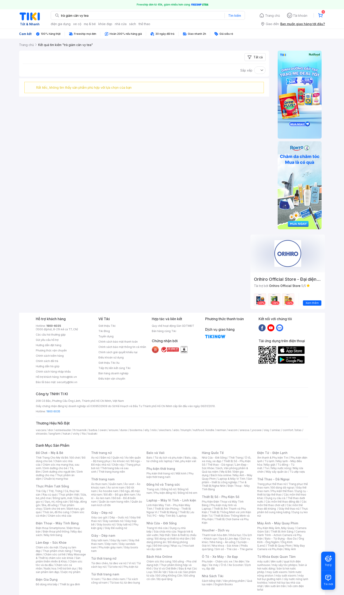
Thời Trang (236, 457)
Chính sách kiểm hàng (50, 355)
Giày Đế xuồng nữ (116, 528)
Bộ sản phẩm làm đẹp (59, 570)
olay (266, 430)
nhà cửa (121, 24)
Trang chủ (272, 15)
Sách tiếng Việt (211, 580)
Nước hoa (50, 568)
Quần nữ (117, 457)
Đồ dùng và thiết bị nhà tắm (172, 538)
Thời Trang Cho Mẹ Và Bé (52, 457)
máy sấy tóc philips (284, 565)
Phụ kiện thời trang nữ (160, 473)
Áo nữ (94, 457)
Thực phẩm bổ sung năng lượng (282, 510)
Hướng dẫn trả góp (48, 366)
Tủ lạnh (269, 461)
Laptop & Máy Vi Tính (231, 478)
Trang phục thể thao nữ (271, 484)
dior (50, 430)
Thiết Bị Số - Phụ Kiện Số (220, 497)
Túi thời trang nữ (103, 558)
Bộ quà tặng (164, 579)
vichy (76, 433)
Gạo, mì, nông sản (56, 501)
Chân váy (118, 464)
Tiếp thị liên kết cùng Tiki (114, 368)
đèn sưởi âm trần (275, 586)
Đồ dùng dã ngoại (282, 487)
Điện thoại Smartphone (50, 528)
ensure (113, 430)
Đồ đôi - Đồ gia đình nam (119, 494)
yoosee (257, 430)
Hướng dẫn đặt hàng (48, 345)
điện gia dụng (61, 24)
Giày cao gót (99, 517)
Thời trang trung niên (112, 471)
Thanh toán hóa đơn (214, 535)
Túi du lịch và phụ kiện (168, 457)
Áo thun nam (99, 484)
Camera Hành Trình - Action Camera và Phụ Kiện (281, 535)
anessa (244, 430)
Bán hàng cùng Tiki (164, 331)
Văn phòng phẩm (234, 580)
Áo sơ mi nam (116, 487)
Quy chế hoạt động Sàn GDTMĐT (173, 325)
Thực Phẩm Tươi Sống (52, 486)
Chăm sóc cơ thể (54, 554)
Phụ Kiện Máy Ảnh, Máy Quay (275, 528)
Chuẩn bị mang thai (56, 478)
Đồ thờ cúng (161, 545)
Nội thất (165, 535)
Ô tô (223, 565)
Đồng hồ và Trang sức (163, 484)
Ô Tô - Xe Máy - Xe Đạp (220, 556)
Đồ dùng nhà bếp (47, 584)
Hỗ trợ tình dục (67, 568)
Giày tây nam (118, 540)
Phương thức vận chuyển (51, 350)
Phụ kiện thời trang (161, 468)
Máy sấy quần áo (277, 471)
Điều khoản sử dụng (111, 357)
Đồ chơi (75, 457)
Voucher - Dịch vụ (215, 530)
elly (147, 430)
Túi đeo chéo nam (113, 579)
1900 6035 (53, 411)
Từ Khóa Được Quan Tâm (276, 556)
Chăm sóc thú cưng (159, 561)
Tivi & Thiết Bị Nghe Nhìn (224, 484)
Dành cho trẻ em (54, 508)
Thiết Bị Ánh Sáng (282, 531)
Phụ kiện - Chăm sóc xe (217, 561)
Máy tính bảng (53, 535)
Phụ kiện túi (131, 566)
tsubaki (92, 433)
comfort (288, 430)
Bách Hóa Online (159, 556)
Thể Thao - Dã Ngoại (273, 479)
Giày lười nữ (124, 524)
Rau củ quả (50, 494)
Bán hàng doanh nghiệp (113, 373)
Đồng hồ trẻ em (187, 492)
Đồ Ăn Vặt (160, 572)
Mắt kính (181, 473)
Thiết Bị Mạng (168, 512)
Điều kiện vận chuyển (111, 378)
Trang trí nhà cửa (157, 528)
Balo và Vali (156, 453)
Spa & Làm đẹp (228, 538)
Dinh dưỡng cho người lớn (59, 471)
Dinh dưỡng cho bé (55, 468)
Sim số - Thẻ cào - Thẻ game (234, 549)
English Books (224, 584)
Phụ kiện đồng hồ (165, 492)
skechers (165, 430)
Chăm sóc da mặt (47, 547)
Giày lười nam (99, 540)
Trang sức (153, 489)
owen (103, 430)
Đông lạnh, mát (62, 498)
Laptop (181, 515)
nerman (221, 430)
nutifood (198, 430)
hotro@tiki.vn (68, 376)
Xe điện (239, 561)
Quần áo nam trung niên (114, 501)
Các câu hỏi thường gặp (51, 334)
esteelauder (63, 430)
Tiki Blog (104, 331)
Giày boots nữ (106, 524)
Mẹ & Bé (226, 471)
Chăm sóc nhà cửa (59, 515)
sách (132, 24)
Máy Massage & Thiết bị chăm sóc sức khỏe (61, 556)
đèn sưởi (276, 561)
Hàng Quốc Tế (213, 453)
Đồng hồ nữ (168, 489)
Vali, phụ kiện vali (185, 461)
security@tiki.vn (67, 382)
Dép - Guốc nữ (119, 517)
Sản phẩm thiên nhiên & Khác (58, 559)
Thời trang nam (102, 479)
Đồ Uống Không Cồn (169, 575)
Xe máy (214, 565)
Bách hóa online (221, 475)
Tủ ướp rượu (297, 471)
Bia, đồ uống (50, 505)
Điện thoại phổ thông (56, 531)
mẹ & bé (90, 24)
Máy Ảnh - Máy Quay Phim (277, 523)
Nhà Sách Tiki (212, 576)
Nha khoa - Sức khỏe (225, 545)
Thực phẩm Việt (69, 494)
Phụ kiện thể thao (282, 491)
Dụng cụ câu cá (275, 498)
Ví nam (95, 579)
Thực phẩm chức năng (57, 551)
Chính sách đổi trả (47, 361)
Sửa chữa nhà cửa (165, 531)
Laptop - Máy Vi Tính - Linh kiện (171, 500)
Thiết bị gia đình (70, 584)
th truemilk (80, 430)
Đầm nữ (105, 457)
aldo (176, 430)
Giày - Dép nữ (101, 512)
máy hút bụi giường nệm (280, 577)
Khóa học (235, 535)
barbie (93, 430)
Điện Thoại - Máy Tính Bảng (57, 523)
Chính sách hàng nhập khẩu (53, 371)
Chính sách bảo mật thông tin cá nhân (122, 347)
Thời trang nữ (101, 453)
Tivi (266, 468)
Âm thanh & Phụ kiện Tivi (272, 457)
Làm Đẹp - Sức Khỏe (51, 542)
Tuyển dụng (106, 336)
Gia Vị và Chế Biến (165, 568)
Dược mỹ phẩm (70, 572)
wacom (233, 430)
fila (84, 433)
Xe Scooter (235, 565)
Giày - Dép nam (103, 535)
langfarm (55, 433)
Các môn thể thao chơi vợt (282, 503)
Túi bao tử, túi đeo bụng (125, 582)
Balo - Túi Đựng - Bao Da (281, 538)
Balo (149, 457)
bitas (298, 430)
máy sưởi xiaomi (285, 575)
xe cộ (77, 24)
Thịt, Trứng (55, 491)
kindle (210, 430)
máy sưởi (263, 561)
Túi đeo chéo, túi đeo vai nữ (108, 563)
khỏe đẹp (105, 24)
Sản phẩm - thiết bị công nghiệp (227, 480)
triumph (186, 430)
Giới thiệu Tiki (107, 325)
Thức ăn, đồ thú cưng (56, 512)
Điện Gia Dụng (47, 579)
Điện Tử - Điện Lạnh (272, 453)
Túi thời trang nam (105, 574)
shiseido (41, 433)
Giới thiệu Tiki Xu (108, 362)
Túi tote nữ (114, 566)
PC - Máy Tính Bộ (164, 515)
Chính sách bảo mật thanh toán (118, 341)
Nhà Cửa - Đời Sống (162, 523)
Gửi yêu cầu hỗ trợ (47, 340)
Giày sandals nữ (113, 521)
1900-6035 (53, 325)
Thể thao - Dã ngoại (220, 464)
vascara (41, 430)
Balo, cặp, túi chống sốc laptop (172, 459)
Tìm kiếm (234, 15)
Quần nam (115, 484)
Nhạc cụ (176, 545)
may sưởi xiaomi (276, 572)
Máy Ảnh (290, 549)
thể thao (144, 24)
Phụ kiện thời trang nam (170, 475)
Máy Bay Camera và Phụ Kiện (281, 547)
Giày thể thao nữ (289, 508)
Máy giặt (269, 464)
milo (154, 430)
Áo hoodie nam (108, 491)
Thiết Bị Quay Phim (280, 545)
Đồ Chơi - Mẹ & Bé (49, 453)
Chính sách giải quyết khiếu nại (118, 352)
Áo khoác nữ (121, 461)
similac (276, 430)
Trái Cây (41, 491)
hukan (67, 433)
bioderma (136, 430)
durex (124, 430)
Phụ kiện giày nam (110, 547)
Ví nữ (132, 563)
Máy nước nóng (281, 468)
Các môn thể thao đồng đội (282, 501)
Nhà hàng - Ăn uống (222, 542)
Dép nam (111, 543)
